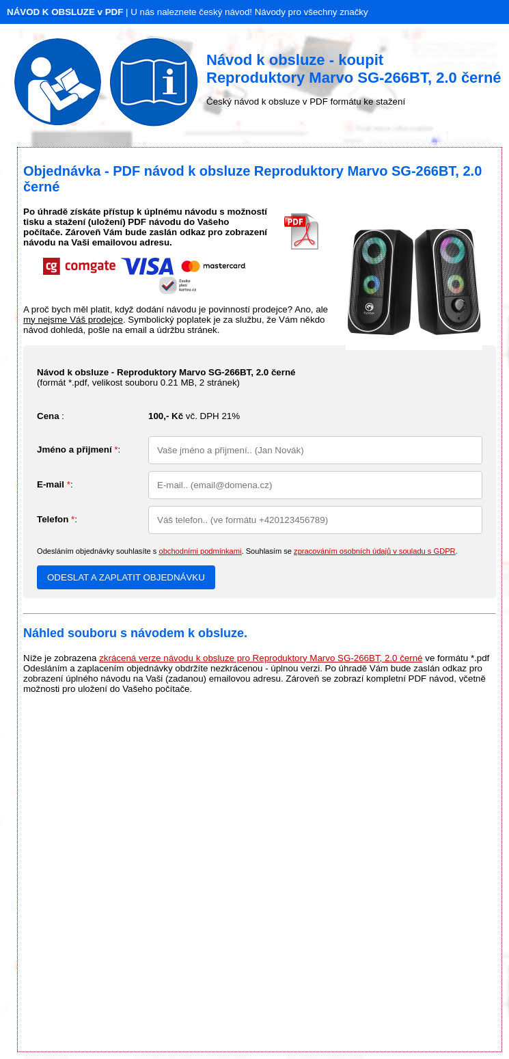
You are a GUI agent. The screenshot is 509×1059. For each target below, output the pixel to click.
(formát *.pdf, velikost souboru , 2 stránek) (166, 377)
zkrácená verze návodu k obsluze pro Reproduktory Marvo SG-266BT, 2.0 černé (260, 658)
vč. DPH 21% (194, 416)
